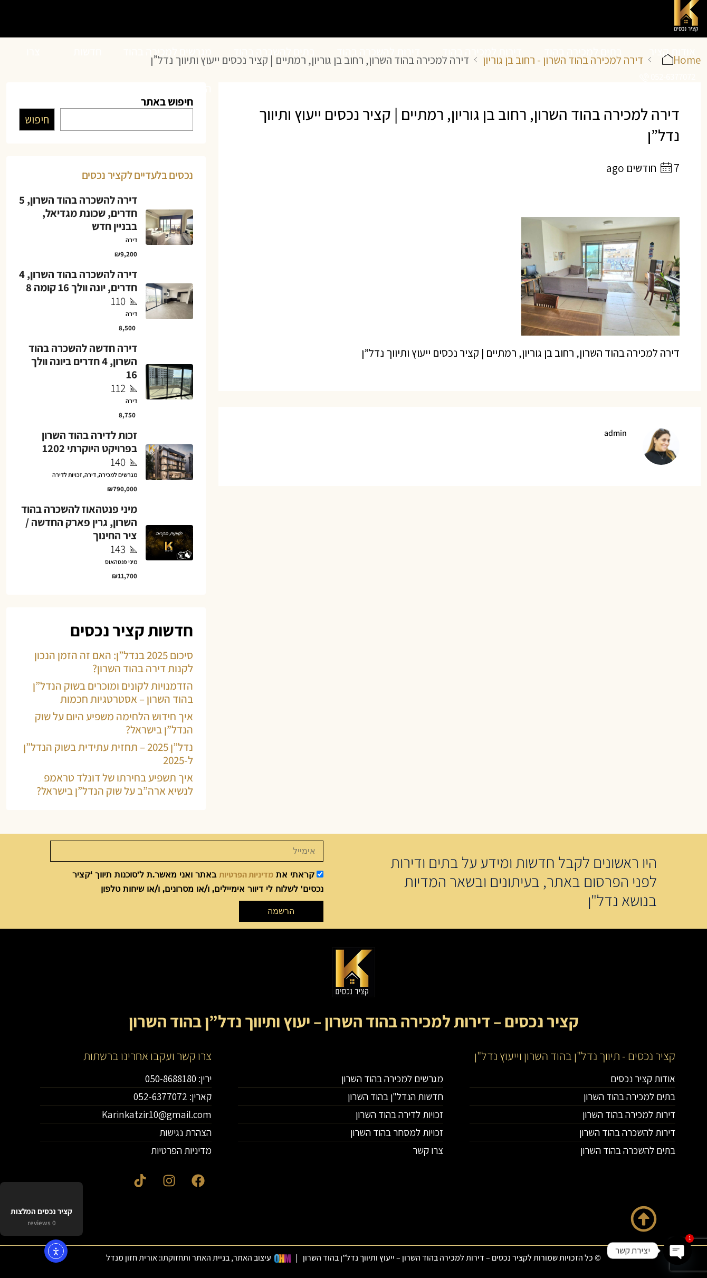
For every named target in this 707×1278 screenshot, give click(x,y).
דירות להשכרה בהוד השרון (378, 70)
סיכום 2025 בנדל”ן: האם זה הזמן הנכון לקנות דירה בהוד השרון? (113, 661)
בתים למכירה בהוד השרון (583, 70)
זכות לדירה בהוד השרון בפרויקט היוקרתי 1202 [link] (89, 441)
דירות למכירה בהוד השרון (482, 70)
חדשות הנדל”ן (87, 70)
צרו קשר (31, 70)
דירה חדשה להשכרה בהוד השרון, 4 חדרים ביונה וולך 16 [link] (82, 361)
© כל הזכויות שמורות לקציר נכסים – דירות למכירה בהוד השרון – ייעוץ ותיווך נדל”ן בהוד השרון (452, 1257)
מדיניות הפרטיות (246, 874)
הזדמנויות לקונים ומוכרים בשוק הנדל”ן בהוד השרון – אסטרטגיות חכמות (113, 692)
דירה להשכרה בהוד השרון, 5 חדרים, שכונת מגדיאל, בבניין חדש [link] (78, 213)
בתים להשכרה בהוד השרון (274, 70)
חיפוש (37, 119)
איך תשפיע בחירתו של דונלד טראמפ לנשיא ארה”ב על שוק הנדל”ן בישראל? (114, 784)
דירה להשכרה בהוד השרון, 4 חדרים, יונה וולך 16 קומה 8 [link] (78, 280)
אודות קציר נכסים (672, 70)
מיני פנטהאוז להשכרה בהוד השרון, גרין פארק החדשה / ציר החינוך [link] (79, 522)
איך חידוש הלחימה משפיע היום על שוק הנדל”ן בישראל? (114, 723)
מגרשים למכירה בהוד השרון (167, 70)
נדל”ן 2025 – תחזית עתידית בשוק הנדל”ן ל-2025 (108, 753)
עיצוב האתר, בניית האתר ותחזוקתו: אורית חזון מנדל (188, 1257)
